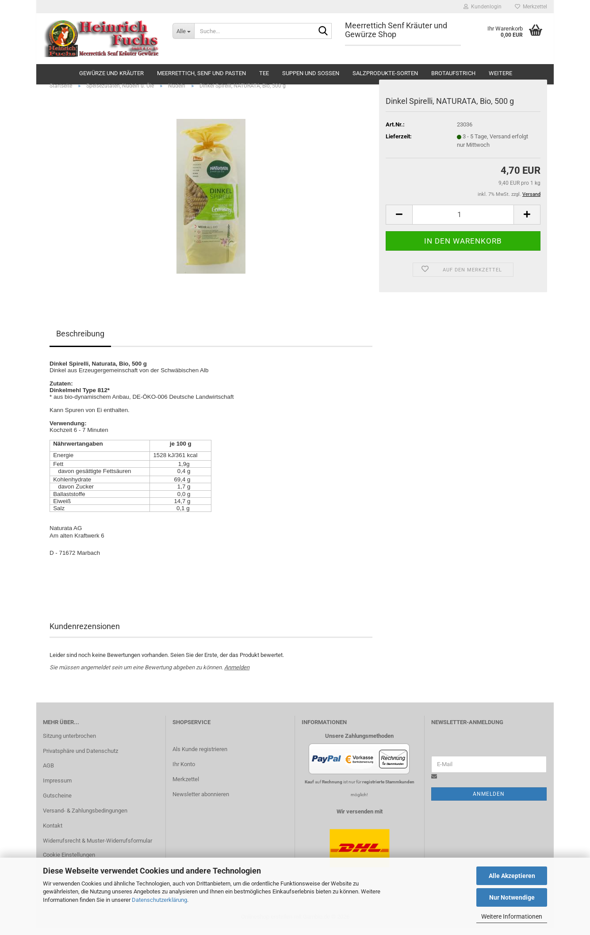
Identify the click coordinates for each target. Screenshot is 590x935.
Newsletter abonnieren (200, 800)
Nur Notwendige (512, 897)
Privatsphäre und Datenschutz (80, 757)
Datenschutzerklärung (159, 900)
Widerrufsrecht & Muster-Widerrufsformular (97, 847)
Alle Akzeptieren (512, 875)
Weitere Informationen (511, 916)
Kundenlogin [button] (483, 7)
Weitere (500, 73)
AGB (48, 772)
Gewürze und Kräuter (111, 73)
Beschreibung (80, 340)
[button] (399, 221)
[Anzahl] (463, 221)
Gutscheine (57, 802)
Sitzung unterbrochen (69, 742)
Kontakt (52, 832)
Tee (264, 73)
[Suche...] (183, 31)
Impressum (57, 787)
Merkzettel (531, 7)
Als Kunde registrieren (199, 755)
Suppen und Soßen (310, 73)
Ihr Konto (183, 770)
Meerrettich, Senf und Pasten (201, 73)
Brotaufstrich (453, 73)
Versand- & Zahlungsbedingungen (85, 817)
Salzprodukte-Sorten (385, 73)
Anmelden (236, 674)
